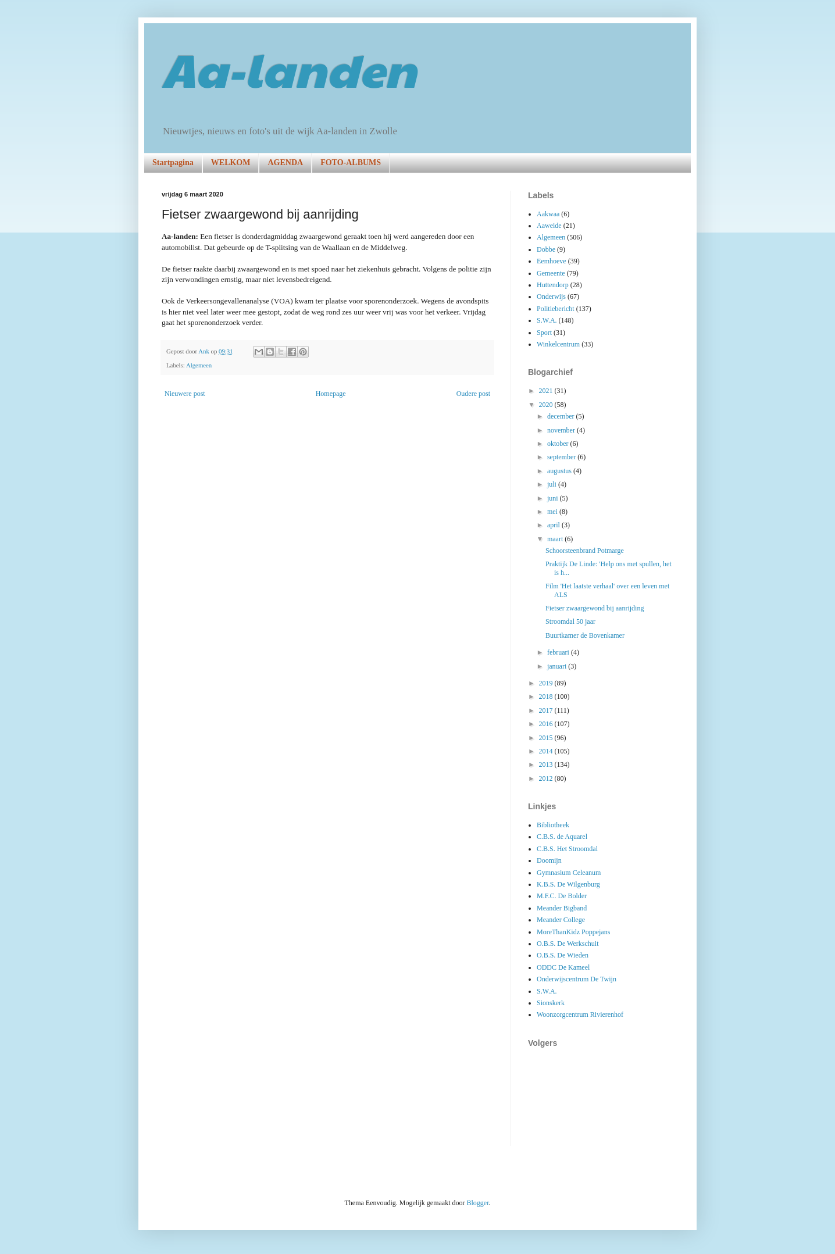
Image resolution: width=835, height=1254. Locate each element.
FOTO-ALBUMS (350, 162)
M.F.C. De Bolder (562, 896)
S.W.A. (547, 320)
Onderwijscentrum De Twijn (576, 979)
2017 (547, 710)
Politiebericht (555, 309)
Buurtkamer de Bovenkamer (585, 635)
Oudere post (473, 394)
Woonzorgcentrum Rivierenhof (580, 1014)
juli (552, 484)
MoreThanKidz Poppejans (573, 932)
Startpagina (173, 162)
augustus (560, 471)
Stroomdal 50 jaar (570, 621)
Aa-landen (289, 68)
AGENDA (285, 162)
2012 (547, 778)
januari (557, 666)
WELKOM (231, 162)
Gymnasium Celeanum (569, 873)
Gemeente (551, 273)
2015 (547, 738)
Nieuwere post (185, 394)
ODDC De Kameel (563, 967)
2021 (547, 391)
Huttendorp (553, 285)
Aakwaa (548, 214)
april (554, 525)
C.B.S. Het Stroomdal (567, 849)
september (562, 457)
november (562, 430)
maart (556, 539)
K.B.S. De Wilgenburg (568, 884)
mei (553, 512)
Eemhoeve (551, 261)
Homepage (331, 394)
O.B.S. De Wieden (562, 955)
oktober (558, 444)
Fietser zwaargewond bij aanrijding (594, 608)
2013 (547, 764)
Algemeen (199, 365)
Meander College (561, 920)
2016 (547, 724)
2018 (547, 696)
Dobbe (546, 249)
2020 (547, 405)
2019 (547, 683)
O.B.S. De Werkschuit (567, 943)
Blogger (477, 1203)
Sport (544, 332)
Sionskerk (551, 1003)
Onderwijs (551, 296)
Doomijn (549, 860)
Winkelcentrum (558, 344)
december (561, 416)
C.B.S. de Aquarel (562, 837)
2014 (547, 751)
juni (553, 498)
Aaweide (549, 225)
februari (559, 652)
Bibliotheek (553, 825)
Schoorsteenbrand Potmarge (584, 550)
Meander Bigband (562, 908)
